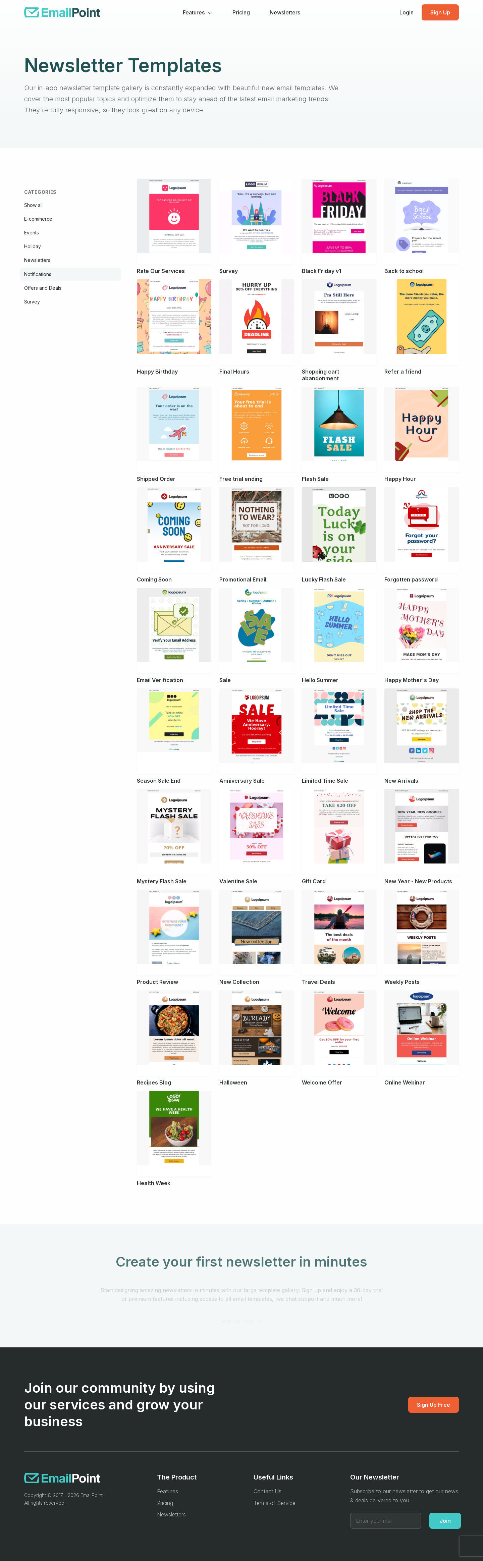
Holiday (32, 246)
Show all (33, 205)
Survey (32, 301)
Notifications (37, 274)
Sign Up (440, 12)
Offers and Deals (42, 288)
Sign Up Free (433, 1404)
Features (167, 1491)
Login (406, 12)
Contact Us (267, 1491)
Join (445, 1520)
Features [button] (194, 12)
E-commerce (38, 219)
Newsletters (285, 12)
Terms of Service (275, 1503)
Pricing (241, 12)
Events (31, 232)
